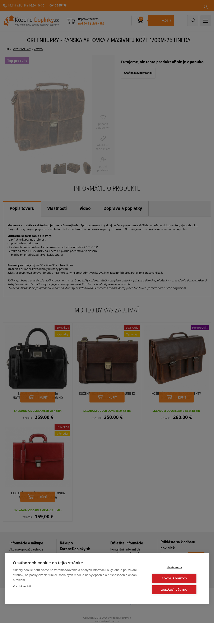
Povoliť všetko (176, 578)
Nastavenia (175, 567)
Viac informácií (22, 586)
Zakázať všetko (176, 589)
